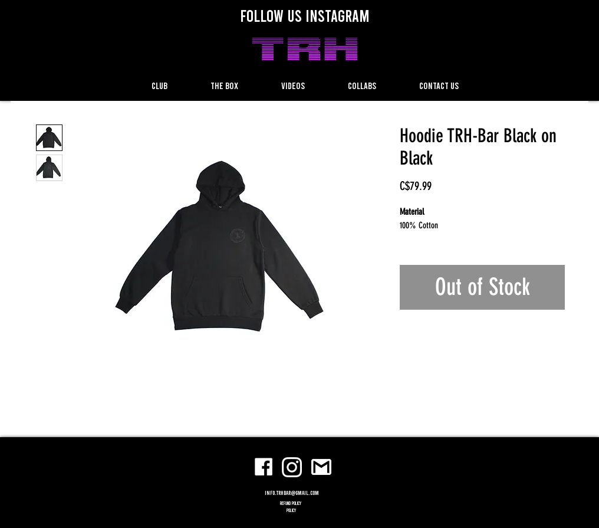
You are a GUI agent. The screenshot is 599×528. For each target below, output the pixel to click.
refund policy (291, 503)
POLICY (291, 510)
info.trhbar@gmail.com (292, 492)
